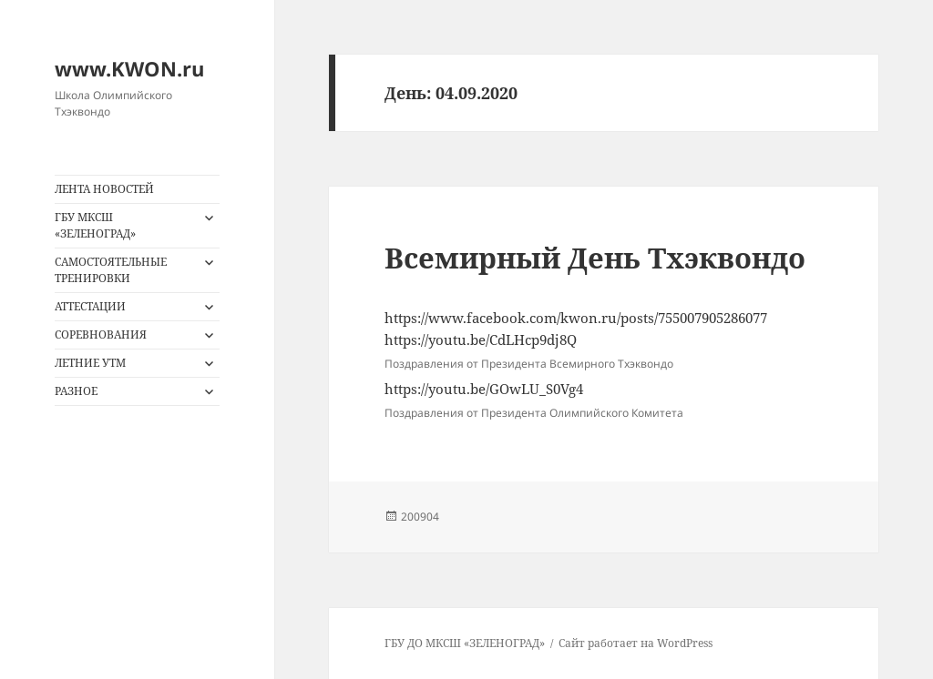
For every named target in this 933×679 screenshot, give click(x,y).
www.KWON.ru (129, 68)
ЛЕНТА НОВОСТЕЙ (104, 189)
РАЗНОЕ (76, 391)
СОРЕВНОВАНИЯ (101, 334)
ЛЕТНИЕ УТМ (90, 362)
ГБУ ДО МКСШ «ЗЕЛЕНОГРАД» (464, 643)
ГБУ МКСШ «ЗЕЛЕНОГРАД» (95, 225)
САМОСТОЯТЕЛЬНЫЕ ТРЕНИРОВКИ (111, 270)
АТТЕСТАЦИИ (90, 306)
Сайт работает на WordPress (636, 643)
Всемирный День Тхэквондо (594, 257)
